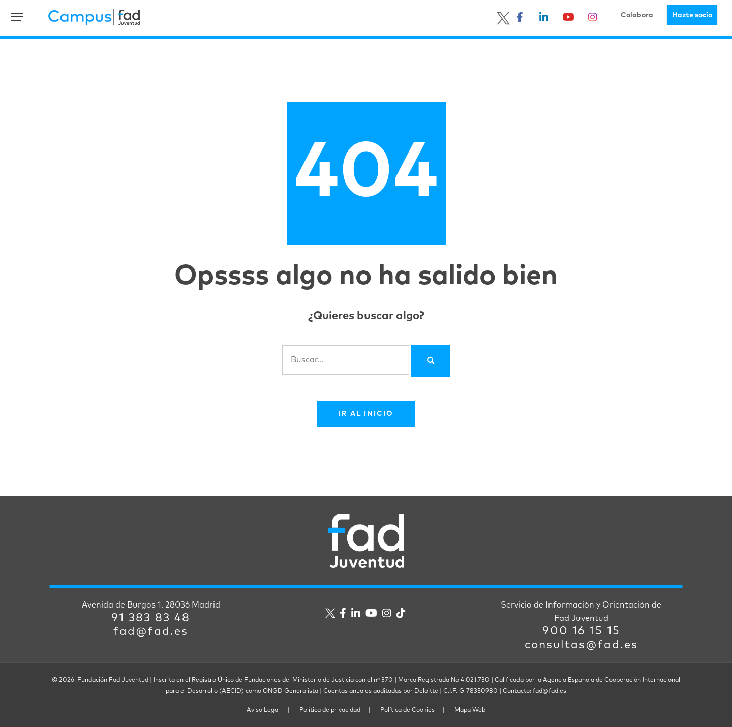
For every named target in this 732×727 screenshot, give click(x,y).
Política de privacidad (329, 710)
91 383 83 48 (150, 618)
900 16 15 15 (581, 631)
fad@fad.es (150, 632)
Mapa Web (469, 710)
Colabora (637, 15)
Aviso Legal (263, 710)
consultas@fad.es (581, 645)
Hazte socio (692, 15)
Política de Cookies (407, 710)
